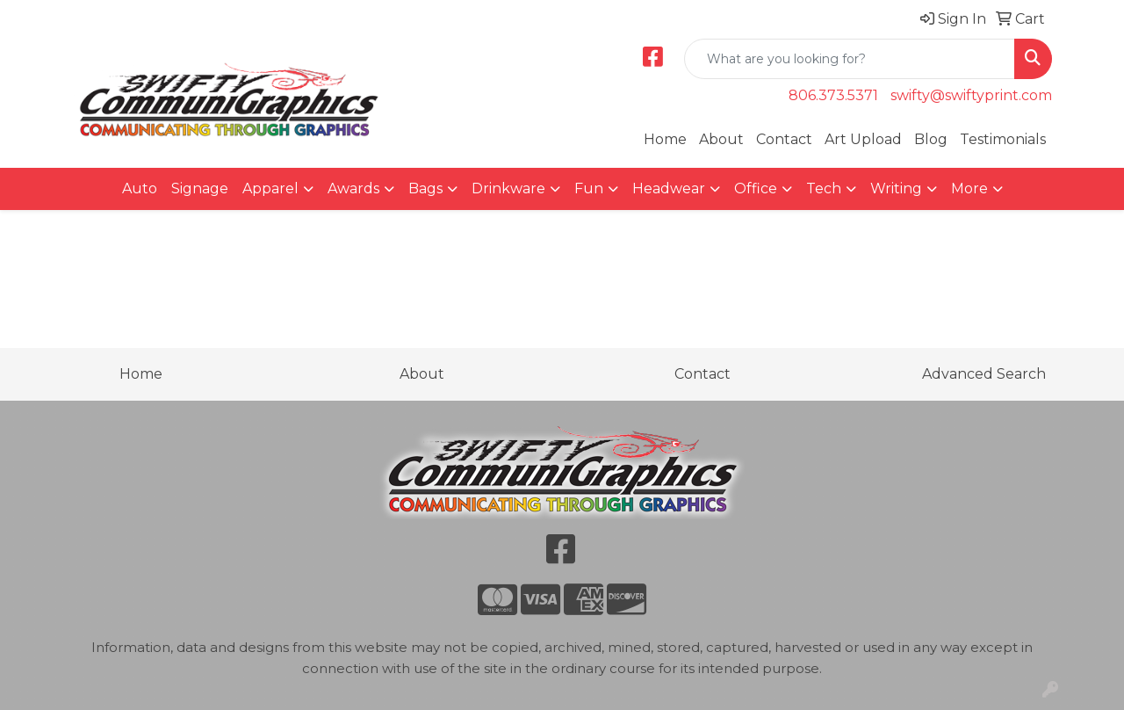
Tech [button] (823, 188)
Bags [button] (425, 188)
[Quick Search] (849, 59)
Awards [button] (353, 188)
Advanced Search (984, 374)
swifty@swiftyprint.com (971, 95)
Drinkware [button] (508, 188)
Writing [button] (896, 188)
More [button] (969, 188)
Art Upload (863, 139)
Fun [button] (588, 188)
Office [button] (755, 188)
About (721, 139)
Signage (199, 188)
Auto (139, 188)
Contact (784, 139)
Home (665, 139)
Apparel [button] (270, 188)
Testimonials (1003, 139)
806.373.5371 (833, 95)
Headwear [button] (668, 188)
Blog (930, 139)
